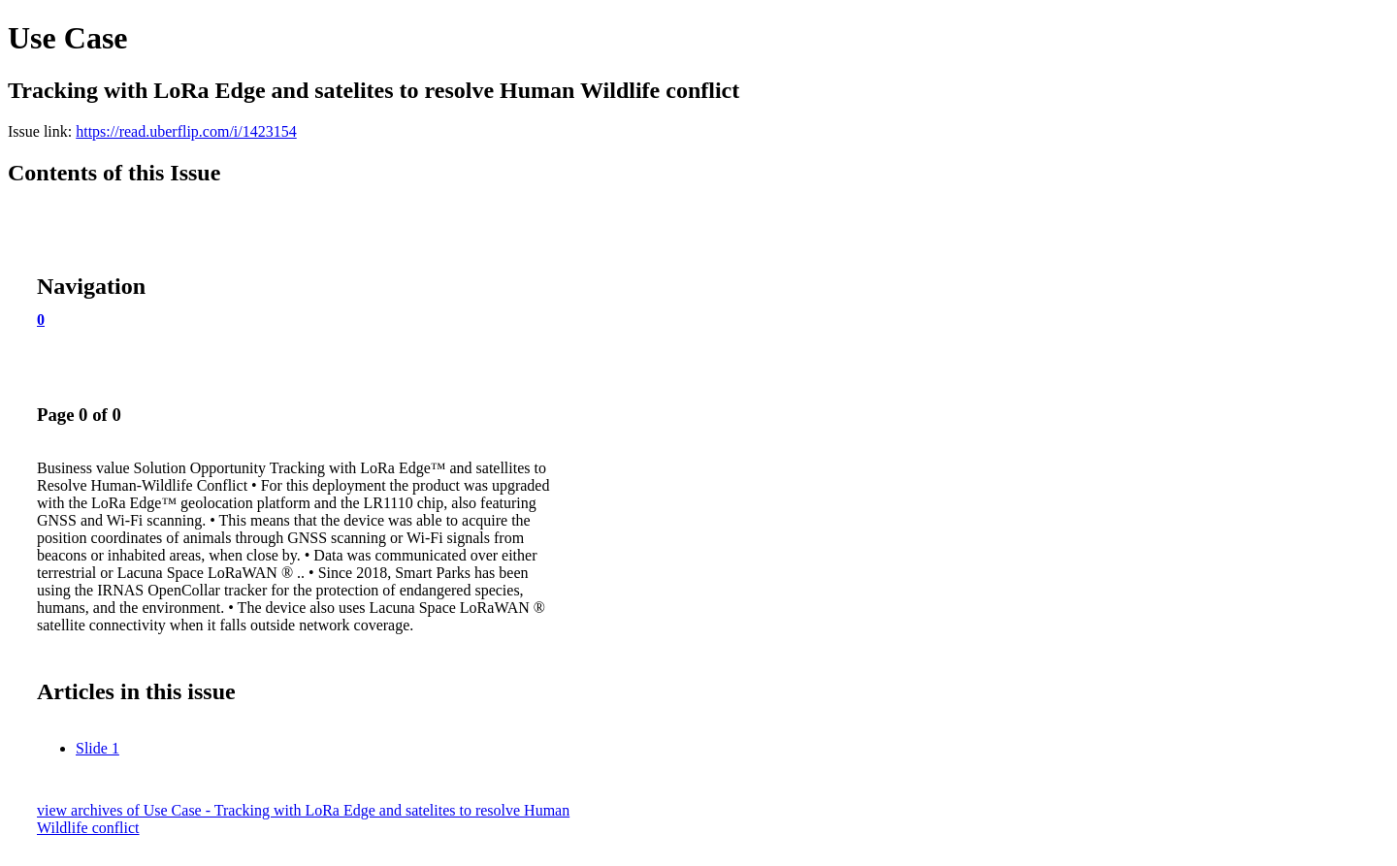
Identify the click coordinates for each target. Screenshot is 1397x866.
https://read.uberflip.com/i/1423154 (186, 131)
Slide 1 (97, 748)
